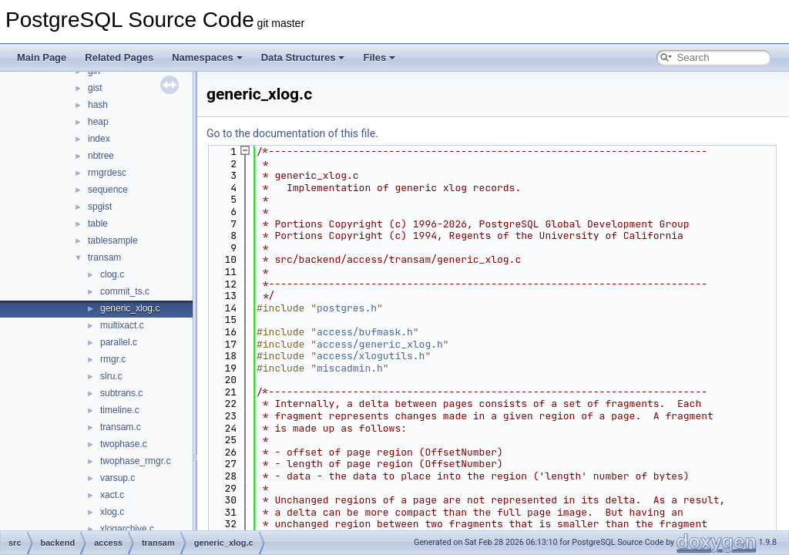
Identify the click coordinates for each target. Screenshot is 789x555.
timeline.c (119, 410)
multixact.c (122, 325)
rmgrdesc (107, 172)
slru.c (111, 376)
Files (379, 57)
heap (98, 121)
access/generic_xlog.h (380, 344)
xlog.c (112, 511)
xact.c (112, 494)
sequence (108, 189)
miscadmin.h (350, 368)
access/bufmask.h (365, 331)
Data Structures (303, 57)
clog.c (112, 274)
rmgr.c (113, 359)
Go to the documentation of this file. (292, 133)
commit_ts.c (124, 291)
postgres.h (347, 307)
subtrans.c (121, 393)
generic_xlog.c (129, 308)
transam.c (120, 427)
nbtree (101, 155)
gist (95, 87)
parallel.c (118, 342)
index (99, 138)
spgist (100, 206)
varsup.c (117, 478)
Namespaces (207, 57)
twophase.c (123, 444)
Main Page (41, 57)
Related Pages (119, 57)
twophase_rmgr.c (135, 461)
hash (98, 104)
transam (104, 257)
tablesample (113, 240)
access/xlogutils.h (371, 355)
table (98, 223)
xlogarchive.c (127, 528)
